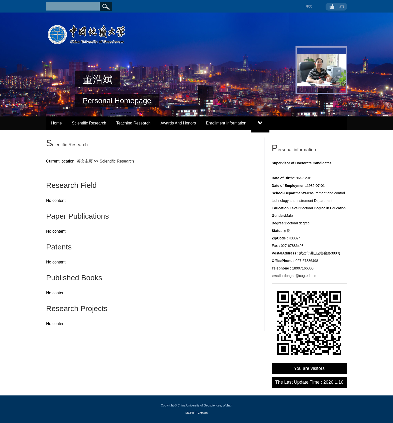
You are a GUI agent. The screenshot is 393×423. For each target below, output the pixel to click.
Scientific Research (89, 123)
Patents (59, 247)
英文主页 (85, 161)
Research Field (71, 185)
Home (56, 123)
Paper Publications (77, 216)
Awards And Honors (178, 123)
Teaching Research (133, 123)
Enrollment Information (226, 123)
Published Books (74, 277)
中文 (309, 6)
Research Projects (77, 308)
